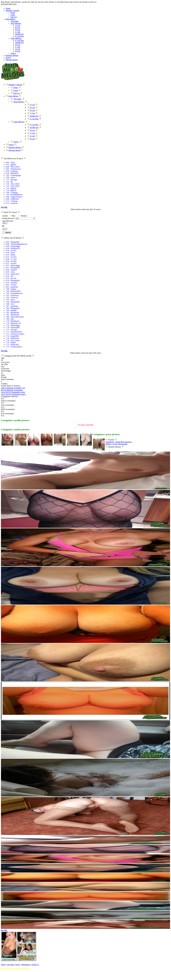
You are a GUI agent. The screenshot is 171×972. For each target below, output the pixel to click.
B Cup (17, 28)
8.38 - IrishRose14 (13, 248)
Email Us (35, 965)
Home (8, 8)
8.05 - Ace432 (11, 285)
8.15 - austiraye (11, 283)
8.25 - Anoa (10, 272)
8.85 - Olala (10, 163)
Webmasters (25, 965)
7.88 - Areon (10, 178)
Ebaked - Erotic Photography (116, 444)
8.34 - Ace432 (11, 250)
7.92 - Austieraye (12, 295)
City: (3, 366)
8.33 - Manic (10, 255)
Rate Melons (10, 19)
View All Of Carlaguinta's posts (13, 392)
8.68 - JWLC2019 (12, 167)
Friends (111, 440)
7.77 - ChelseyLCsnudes (15, 334)
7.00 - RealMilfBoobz (14, 195)
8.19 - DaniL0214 (12, 274)
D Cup (17, 30)
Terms (17, 965)
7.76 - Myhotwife (12, 338)
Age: (3, 358)
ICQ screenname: (7, 414)
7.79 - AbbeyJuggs (13, 325)
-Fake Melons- (16, 38)
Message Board (11, 60)
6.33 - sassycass (12, 203)
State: (3, 375)
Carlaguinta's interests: (9, 396)
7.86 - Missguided (12, 308)
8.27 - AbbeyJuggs (13, 265)
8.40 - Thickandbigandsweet (16, 244)
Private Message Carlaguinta (12, 390)
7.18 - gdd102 (11, 190)
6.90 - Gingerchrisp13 (14, 197)
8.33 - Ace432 (11, 257)
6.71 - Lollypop (12, 201)
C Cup (17, 32)
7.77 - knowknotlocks (14, 332)
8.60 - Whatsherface (13, 169)
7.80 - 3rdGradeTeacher (15, 317)
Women (23, 216)
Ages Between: (8, 221)
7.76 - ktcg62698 (12, 336)
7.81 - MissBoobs (12, 313)
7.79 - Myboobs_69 (13, 323)
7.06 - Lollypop (12, 192)
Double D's (19, 34)
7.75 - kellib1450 (12, 345)
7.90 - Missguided (12, 302)
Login (12, 15)
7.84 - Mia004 (11, 310)
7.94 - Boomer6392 (13, 291)
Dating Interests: (8, 218)
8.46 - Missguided (12, 242)
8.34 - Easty (10, 253)
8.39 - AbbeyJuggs (13, 246)
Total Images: (6, 371)
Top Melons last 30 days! (13, 158)
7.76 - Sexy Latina (13, 340)
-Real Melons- (15, 23)
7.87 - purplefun (12, 306)
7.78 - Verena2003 (13, 327)
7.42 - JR (9, 182)
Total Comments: (7, 379)
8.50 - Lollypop (12, 171)
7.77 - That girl (11, 180)
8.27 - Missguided (12, 268)
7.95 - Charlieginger (13, 175)
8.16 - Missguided (12, 280)
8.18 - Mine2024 (12, 173)
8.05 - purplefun (12, 287)
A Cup (17, 25)
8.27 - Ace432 (11, 263)
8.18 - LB (9, 276)
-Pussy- (13, 53)
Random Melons (12, 55)
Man (12, 216)
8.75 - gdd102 (11, 165)
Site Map (10, 965)
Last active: (5, 362)
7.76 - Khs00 (11, 342)
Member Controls (12, 11)
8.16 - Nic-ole (11, 278)
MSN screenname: (8, 409)
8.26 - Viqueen (11, 270)
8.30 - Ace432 (11, 261)
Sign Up (13, 17)
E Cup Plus (19, 36)
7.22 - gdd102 (11, 188)
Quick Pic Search (10, 212)
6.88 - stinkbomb (12, 199)
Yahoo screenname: (8, 401)
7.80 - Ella (10, 319)
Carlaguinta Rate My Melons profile (17, 356)
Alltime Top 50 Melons (12, 238)
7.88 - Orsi (10, 304)
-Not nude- (14, 21)
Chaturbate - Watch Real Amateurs (118, 442)
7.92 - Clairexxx (12, 298)
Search (8, 58)
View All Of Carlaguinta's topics (13, 394)
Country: (4, 384)
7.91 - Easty (10, 300)
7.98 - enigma (11, 289)
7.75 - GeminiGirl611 (14, 347)
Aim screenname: (7, 405)
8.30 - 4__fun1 (11, 259)
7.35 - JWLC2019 (12, 184)
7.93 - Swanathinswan (14, 293)
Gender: (5, 216)
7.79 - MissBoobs (12, 321)
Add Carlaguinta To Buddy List (13, 388)
